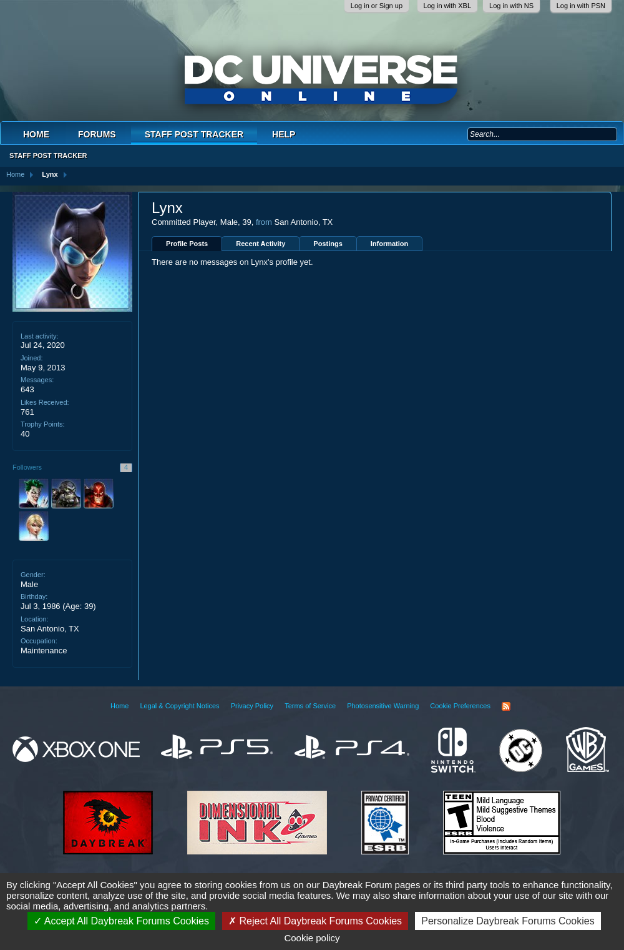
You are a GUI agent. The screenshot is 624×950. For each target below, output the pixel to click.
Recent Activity (260, 243)
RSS (506, 706)
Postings (327, 243)
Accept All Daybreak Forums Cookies (121, 921)
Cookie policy (311, 938)
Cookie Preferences (460, 706)
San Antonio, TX (50, 628)
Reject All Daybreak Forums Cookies (315, 921)
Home (36, 134)
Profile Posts (187, 243)
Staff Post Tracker (194, 134)
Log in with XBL (447, 5)
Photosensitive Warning (383, 706)
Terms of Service (310, 706)
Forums (97, 134)
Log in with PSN (581, 5)
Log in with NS (511, 5)
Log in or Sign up (376, 5)
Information (390, 243)
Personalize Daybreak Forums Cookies (507, 921)
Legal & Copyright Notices (179, 706)
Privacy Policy (252, 706)
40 (25, 433)
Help (283, 134)
